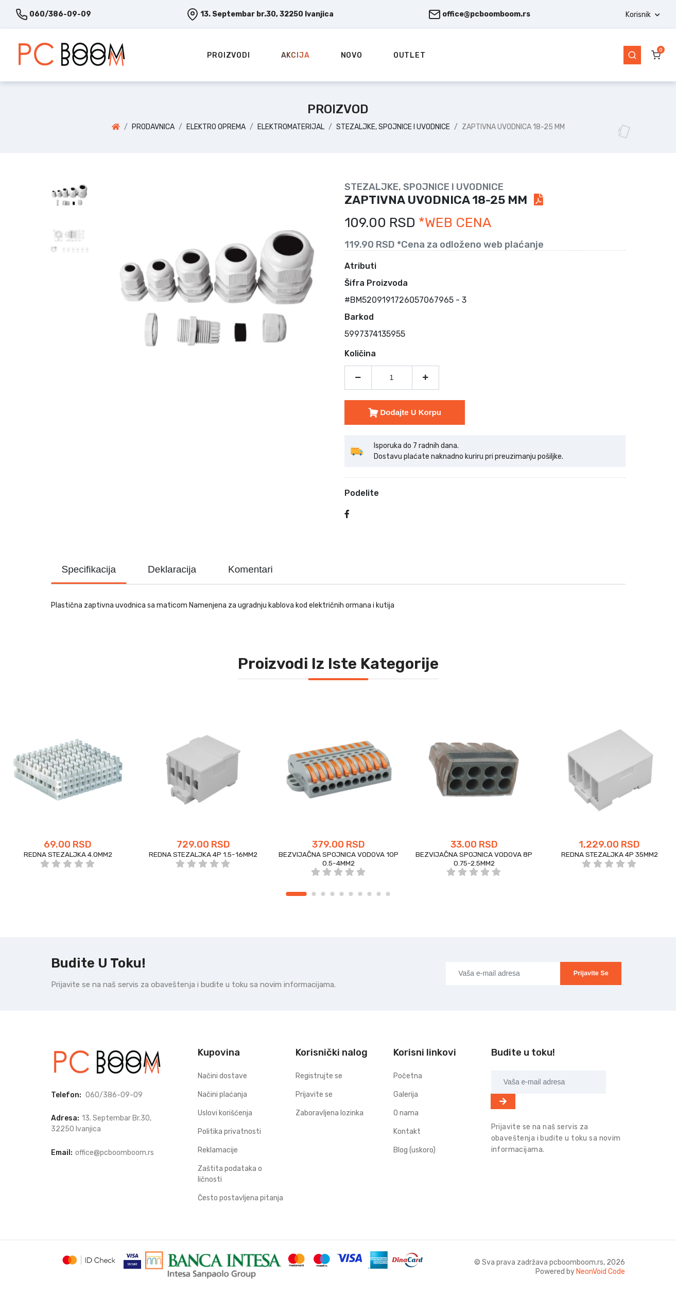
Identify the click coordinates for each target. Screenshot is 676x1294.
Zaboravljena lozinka (329, 1113)
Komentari (250, 569)
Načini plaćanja (222, 1094)
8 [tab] (370, 894)
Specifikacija (89, 569)
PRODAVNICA (153, 127)
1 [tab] (296, 894)
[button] (643, 14)
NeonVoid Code (600, 1271)
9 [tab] (379, 894)
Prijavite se (591, 973)
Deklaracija (172, 569)
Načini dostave (222, 1076)
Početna (407, 1076)
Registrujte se (319, 1076)
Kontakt (407, 1131)
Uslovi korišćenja (225, 1113)
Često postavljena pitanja (240, 1198)
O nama (406, 1113)
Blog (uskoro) (414, 1150)
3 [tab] (323, 894)
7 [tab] (360, 894)
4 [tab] (333, 894)
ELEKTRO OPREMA (216, 127)
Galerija (405, 1094)
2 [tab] (314, 894)
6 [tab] (351, 894)
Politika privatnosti (229, 1131)
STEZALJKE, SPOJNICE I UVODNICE (393, 127)
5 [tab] (342, 894)
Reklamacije (218, 1150)
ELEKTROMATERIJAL (290, 127)
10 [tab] (388, 894)
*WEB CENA (455, 223)
